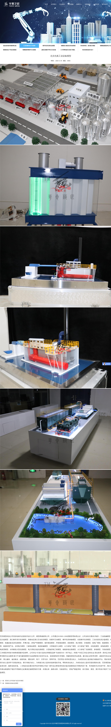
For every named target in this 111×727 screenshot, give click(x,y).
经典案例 (87, 4)
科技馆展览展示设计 (87, 49)
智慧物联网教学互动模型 (29, 49)
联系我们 (105, 4)
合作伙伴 (96, 4)
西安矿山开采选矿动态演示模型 (14, 680)
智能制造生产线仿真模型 (9, 49)
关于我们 (53, 4)
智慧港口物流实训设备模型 (68, 45)
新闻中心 (79, 4)
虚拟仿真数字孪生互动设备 (48, 49)
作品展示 (62, 4)
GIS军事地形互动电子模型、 (68, 49)
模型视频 (70, 4)
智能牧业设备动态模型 (11, 683)
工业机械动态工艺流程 (29, 45)
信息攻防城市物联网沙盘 (9, 45)
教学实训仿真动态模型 (49, 45)
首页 (46, 4)
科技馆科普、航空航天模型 (87, 45)
